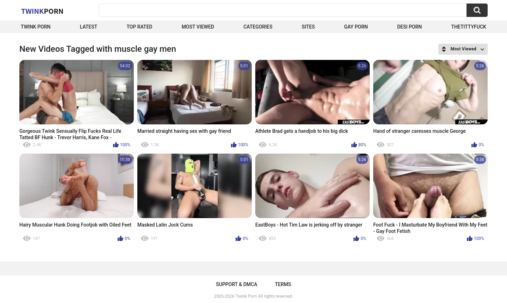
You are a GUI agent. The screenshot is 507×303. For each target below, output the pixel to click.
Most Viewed (198, 27)
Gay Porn (356, 27)
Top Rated (139, 27)
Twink (42, 11)
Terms (283, 284)
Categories (257, 27)
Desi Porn (409, 27)
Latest (89, 27)
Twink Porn (36, 27)
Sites (308, 27)
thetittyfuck (468, 27)
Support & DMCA (236, 284)
